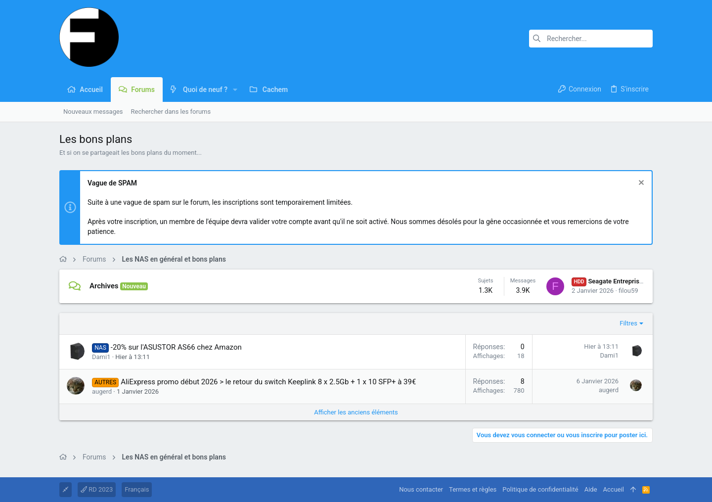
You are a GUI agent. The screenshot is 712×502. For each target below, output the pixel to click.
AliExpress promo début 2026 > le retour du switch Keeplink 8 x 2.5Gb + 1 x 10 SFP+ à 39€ (268, 381)
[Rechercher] (591, 38)
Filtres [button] (628, 323)
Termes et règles (472, 489)
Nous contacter (421, 489)
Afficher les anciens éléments (356, 412)
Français (137, 489)
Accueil (613, 489)
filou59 (628, 290)
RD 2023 (97, 489)
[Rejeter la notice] (640, 184)
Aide (590, 489)
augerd (102, 391)
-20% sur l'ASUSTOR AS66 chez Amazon (176, 347)
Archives (104, 285)
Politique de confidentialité (540, 489)
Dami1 (101, 357)
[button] (235, 89)
